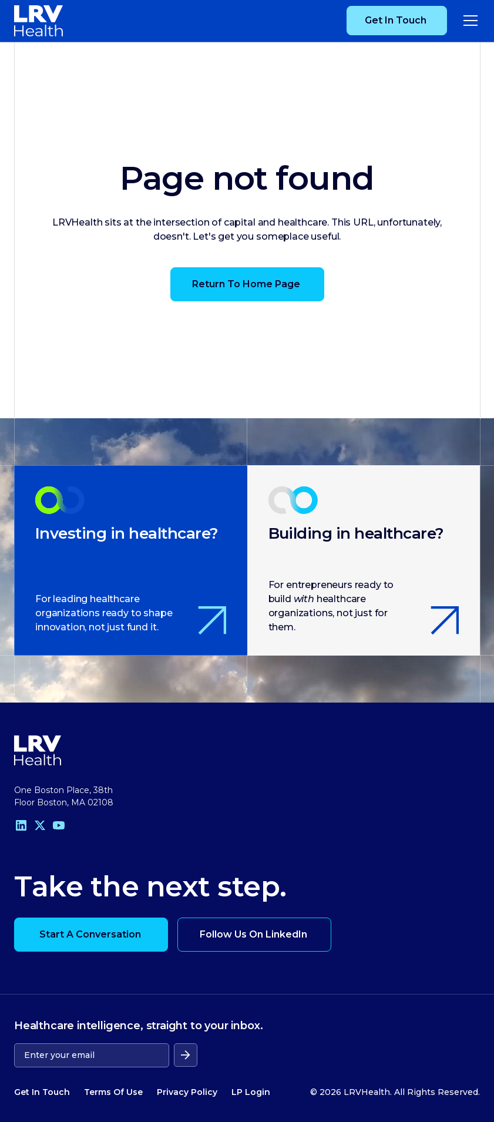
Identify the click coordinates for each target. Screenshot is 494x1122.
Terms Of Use (113, 1092)
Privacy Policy (187, 1092)
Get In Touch (42, 1092)
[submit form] (185, 1055)
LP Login (250, 1092)
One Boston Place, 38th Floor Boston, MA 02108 (63, 796)
